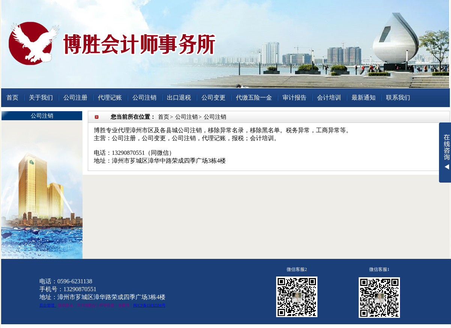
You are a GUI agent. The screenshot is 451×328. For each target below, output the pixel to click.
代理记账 (110, 97)
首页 (12, 97)
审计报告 (295, 97)
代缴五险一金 (254, 97)
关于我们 (41, 97)
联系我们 (398, 97)
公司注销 (144, 97)
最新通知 (364, 97)
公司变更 (213, 97)
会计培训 (329, 97)
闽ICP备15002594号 (149, 305)
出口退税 (179, 97)
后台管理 (46, 305)
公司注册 (75, 97)
